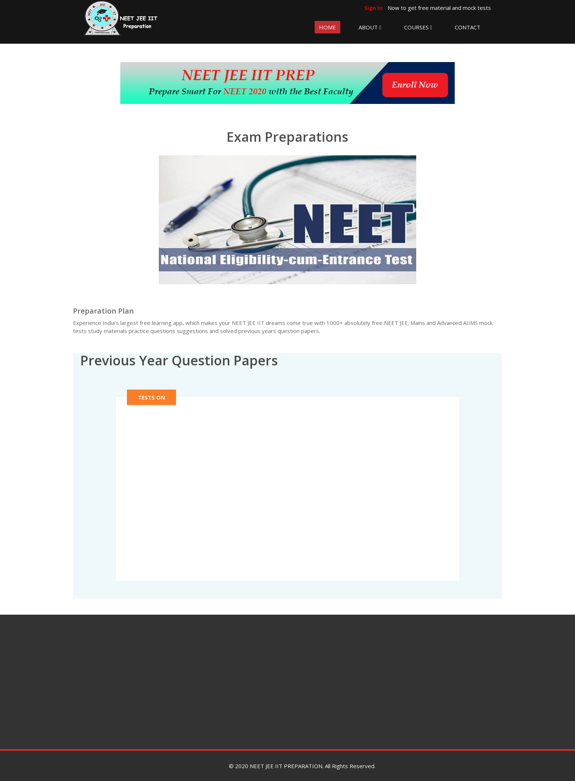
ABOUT (370, 27)
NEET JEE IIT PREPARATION (286, 766)
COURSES (418, 27)
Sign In (374, 7)
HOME (327, 27)
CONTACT (467, 27)
